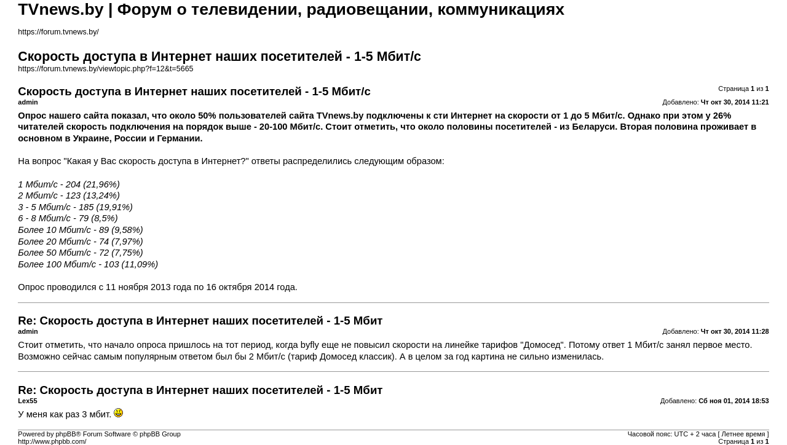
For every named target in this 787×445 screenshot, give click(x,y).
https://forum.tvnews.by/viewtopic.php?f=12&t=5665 (105, 69)
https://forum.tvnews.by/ (58, 32)
